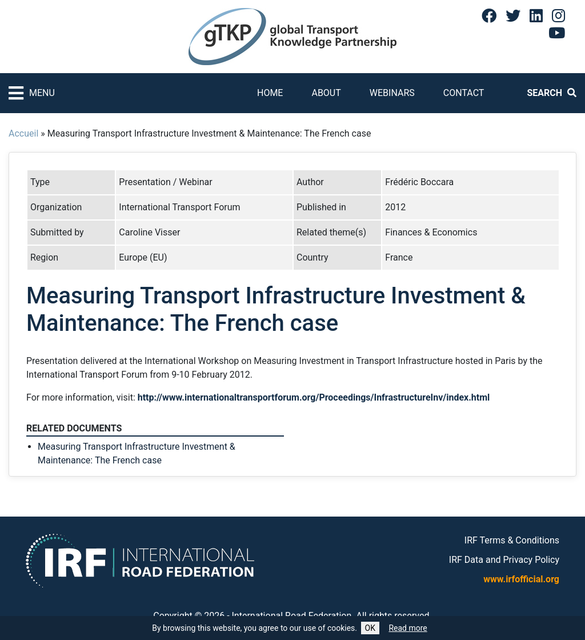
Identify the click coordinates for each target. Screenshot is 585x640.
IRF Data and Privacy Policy (504, 559)
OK (370, 628)
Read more (407, 628)
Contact (463, 92)
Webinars (392, 92)
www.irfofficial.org (521, 579)
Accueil (23, 133)
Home (270, 92)
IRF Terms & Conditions (511, 540)
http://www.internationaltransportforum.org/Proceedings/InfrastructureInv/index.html (314, 397)
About (325, 92)
